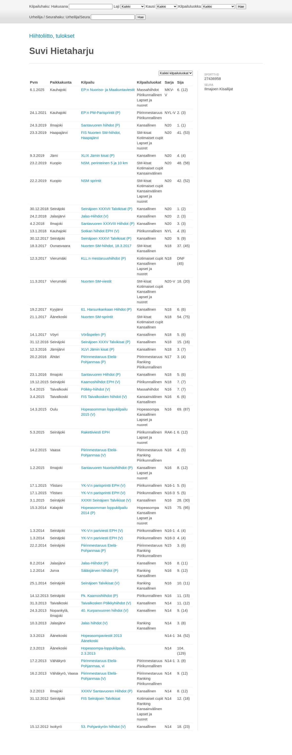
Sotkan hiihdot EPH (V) (100, 231)
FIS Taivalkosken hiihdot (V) (104, 397)
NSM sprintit (91, 181)
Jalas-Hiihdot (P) (94, 563)
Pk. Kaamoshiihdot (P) (99, 595)
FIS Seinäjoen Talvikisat (100, 698)
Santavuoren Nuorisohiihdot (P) (107, 468)
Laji (116, 6)
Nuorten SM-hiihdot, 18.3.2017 (106, 246)
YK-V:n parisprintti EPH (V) (103, 485)
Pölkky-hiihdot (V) (95, 389)
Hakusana (59, 6)
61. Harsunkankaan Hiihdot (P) (106, 309)
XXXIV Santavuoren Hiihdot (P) (106, 691)
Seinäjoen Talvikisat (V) (100, 583)
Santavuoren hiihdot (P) (100, 125)
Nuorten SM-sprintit (97, 317)
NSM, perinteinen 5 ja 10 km (104, 163)
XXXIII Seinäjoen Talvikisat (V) (106, 500)
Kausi (150, 6)
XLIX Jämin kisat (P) (98, 155)
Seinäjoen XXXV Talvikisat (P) (105, 342)
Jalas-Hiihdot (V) (94, 216)
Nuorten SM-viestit (96, 281)
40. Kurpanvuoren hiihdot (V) (104, 610)
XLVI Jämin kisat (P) (97, 349)
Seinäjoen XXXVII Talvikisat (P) (106, 209)
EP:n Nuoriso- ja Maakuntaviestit (108, 90)
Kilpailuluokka (189, 6)
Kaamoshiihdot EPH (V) (100, 382)
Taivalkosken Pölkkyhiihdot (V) (106, 603)
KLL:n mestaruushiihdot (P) (103, 258)
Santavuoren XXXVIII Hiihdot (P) (108, 223)
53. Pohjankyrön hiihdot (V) (103, 726)
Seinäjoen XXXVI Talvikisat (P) (106, 238)
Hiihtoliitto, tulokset (51, 36)
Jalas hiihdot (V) (94, 623)
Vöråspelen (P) (93, 334)
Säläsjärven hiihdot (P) (99, 570)
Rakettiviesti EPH (95, 432)
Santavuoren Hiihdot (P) (100, 374)
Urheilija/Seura (78, 17)
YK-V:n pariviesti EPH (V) (102, 530)
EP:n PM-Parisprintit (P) (100, 112)
